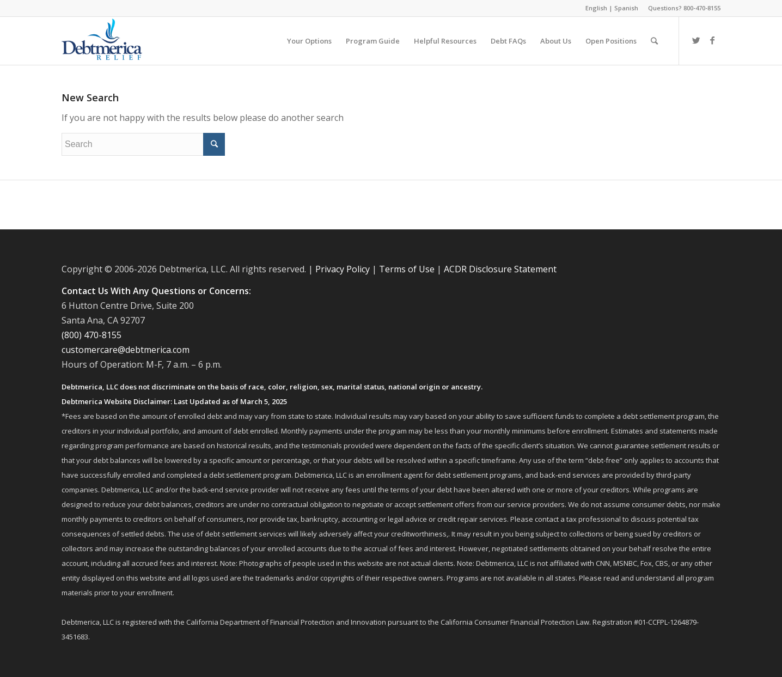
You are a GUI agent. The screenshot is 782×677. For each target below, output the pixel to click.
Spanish (626, 8)
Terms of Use (407, 269)
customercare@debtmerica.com (126, 350)
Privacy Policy (342, 269)
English (596, 8)
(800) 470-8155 (91, 335)
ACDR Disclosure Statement (500, 269)
